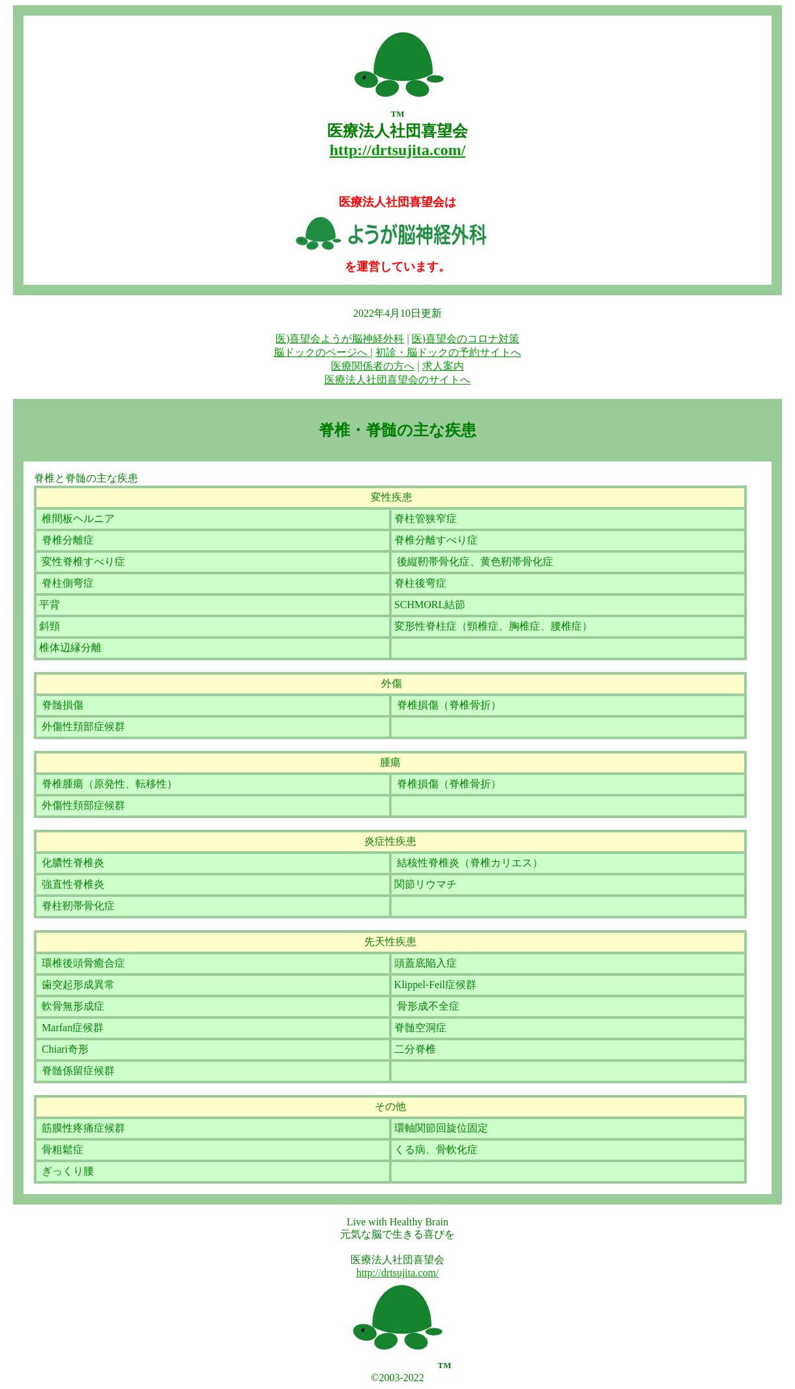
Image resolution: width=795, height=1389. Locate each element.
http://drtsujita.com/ (397, 1272)
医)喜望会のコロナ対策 (465, 338)
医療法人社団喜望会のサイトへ (397, 379)
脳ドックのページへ (322, 352)
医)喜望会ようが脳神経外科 (340, 338)
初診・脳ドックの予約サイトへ (448, 352)
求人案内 (443, 366)
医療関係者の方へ (372, 366)
